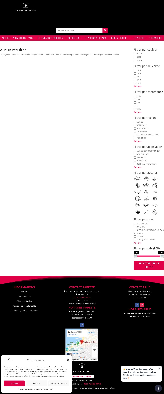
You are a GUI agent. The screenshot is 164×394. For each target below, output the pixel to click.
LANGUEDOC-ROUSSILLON (148, 135)
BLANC (139, 54)
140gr (139, 99)
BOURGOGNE (142, 128)
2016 (139, 73)
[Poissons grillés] (155, 205)
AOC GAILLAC (142, 154)
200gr (139, 109)
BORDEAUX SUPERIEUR (146, 164)
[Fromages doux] (155, 192)
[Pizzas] (138, 198)
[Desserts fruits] (155, 185)
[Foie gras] (138, 192)
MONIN (125, 38)
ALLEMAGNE (142, 223)
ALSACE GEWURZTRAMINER (148, 151)
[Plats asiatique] (146, 198)
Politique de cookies (26, 389)
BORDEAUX (141, 125)
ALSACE (140, 122)
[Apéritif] (138, 178)
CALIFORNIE (142, 131)
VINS (32, 38)
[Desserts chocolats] (146, 185)
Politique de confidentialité (43, 389)
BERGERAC (141, 157)
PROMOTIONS (19, 38)
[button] (68, 360)
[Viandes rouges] (155, 212)
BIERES (114, 38)
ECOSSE (140, 236)
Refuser (36, 383)
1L (138, 106)
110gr (139, 96)
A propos (24, 291)
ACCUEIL (6, 38)
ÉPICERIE (141, 38)
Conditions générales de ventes (24, 310)
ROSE (139, 57)
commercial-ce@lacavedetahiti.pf (82, 303)
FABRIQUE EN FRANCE (146, 240)
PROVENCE (141, 138)
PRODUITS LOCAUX (97, 38)
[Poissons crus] (138, 205)
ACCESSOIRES (155, 38)
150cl (139, 102)
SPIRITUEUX (75, 38)
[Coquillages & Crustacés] (138, 185)
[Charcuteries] (155, 178)
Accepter (14, 383)
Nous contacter (24, 296)
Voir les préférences (58, 383)
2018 (139, 80)
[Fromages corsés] (146, 192)
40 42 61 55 (141, 297)
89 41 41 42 (83, 300)
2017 (139, 76)
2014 (139, 70)
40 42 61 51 (83, 294)
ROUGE (140, 60)
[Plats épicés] (155, 198)
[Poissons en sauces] (146, 205)
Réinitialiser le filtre (149, 265)
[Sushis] (138, 212)
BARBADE (141, 227)
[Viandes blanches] (146, 212)
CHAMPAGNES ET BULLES (51, 38)
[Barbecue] (146, 178)
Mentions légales (24, 301)
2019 (139, 83)
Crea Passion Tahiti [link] (92, 384)
